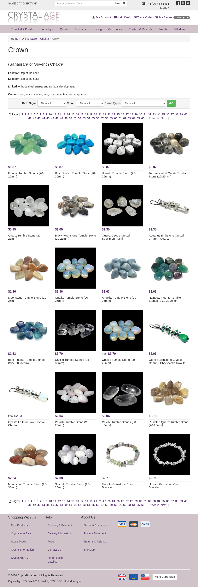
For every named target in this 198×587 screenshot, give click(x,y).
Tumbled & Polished (23, 29)
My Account (101, 17)
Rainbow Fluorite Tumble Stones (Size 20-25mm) (165, 299)
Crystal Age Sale (21, 533)
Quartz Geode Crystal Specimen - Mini (116, 237)
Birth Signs (29, 103)
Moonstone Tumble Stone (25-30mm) (27, 485)
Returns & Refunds (95, 541)
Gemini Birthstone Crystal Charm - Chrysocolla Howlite (167, 361)
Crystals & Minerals (140, 29)
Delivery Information (60, 533)
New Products (19, 525)
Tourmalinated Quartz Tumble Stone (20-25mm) (168, 174)
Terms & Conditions (95, 525)
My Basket (172, 17)
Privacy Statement (95, 533)
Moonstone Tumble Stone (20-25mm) (27, 299)
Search (120, 3)
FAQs (51, 541)
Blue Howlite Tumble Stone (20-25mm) (75, 174)
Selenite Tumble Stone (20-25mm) (72, 485)
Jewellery (80, 29)
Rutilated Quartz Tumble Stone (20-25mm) (169, 423)
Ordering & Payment (60, 525)
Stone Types (112, 103)
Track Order (143, 17)
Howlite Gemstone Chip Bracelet (164, 485)
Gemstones (115, 29)
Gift (179, 29)
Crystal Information (22, 549)
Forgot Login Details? (55, 559)
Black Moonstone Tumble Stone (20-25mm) (75, 237)
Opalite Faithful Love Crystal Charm (26, 423)
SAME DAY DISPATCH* (22, 3)
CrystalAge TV (19, 557)
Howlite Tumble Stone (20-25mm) (119, 174)
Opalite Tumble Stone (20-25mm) (72, 299)
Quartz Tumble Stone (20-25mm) (25, 237)
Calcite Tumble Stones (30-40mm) (119, 423)
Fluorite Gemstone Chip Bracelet (117, 485)
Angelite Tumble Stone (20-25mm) (119, 299)
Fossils (163, 29)
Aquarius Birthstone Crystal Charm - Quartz (166, 237)
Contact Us (54, 549)
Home (14, 38)
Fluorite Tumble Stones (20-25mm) (26, 174)
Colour (71, 103)
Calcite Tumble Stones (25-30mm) (72, 361)
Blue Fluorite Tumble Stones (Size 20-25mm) (26, 361)
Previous (154, 118)
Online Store (29, 38)
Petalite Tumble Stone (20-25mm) (72, 423)
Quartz (64, 29)
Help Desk (122, 17)
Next (163, 118)
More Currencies (165, 576)
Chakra (44, 38)
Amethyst (47, 29)
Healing (97, 29)
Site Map (89, 549)
